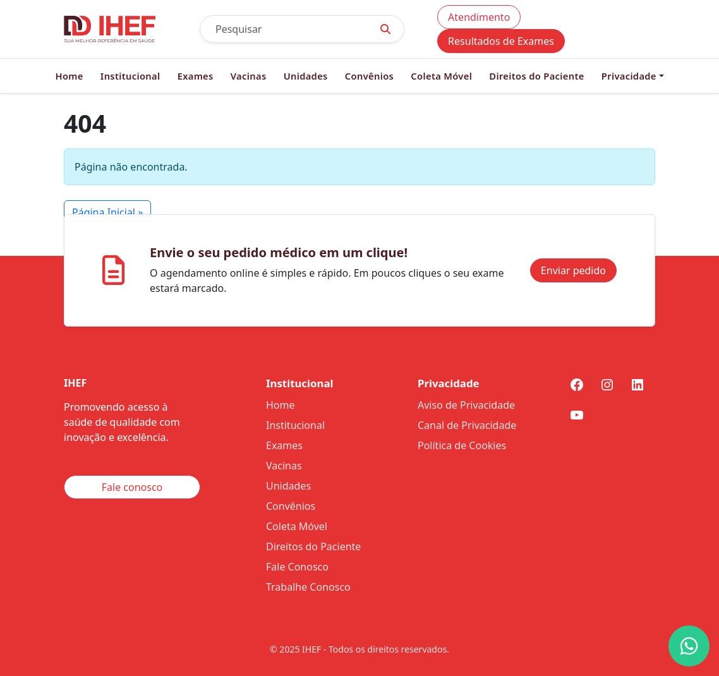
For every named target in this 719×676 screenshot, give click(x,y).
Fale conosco (132, 487)
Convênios (369, 75)
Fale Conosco (297, 567)
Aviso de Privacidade (466, 405)
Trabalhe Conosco (308, 587)
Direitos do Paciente (536, 75)
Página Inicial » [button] (107, 212)
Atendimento (479, 17)
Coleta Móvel (441, 75)
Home (69, 75)
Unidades (306, 75)
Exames (196, 75)
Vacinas (249, 75)
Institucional (130, 75)
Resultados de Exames (501, 41)
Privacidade (628, 75)
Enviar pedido (573, 270)
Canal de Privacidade (467, 425)
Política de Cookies (462, 445)
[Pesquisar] (283, 29)
